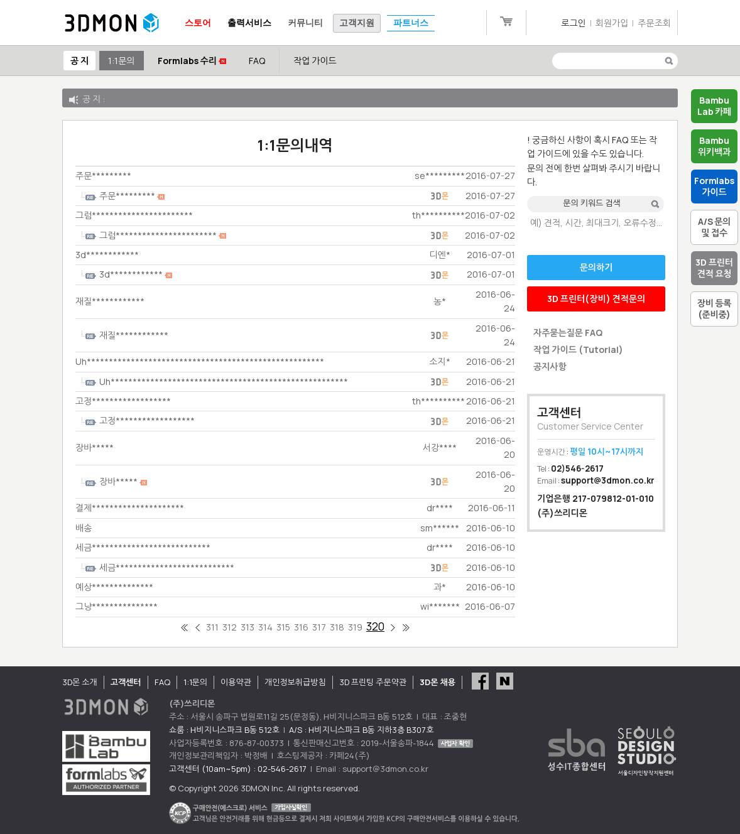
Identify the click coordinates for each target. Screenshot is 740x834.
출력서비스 (249, 23)
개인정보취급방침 (295, 682)
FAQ (257, 61)
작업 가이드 (315, 61)
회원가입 (612, 23)
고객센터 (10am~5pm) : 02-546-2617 (238, 768)
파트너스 (410, 23)
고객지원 (356, 23)
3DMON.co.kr (111, 23)
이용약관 (235, 682)
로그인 (573, 23)
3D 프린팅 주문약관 (373, 682)
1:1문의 (121, 61)
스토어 (198, 23)
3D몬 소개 (79, 682)
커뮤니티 (305, 23)
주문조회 (654, 23)
